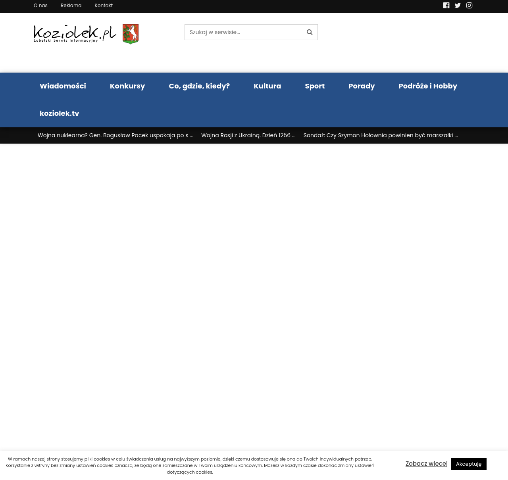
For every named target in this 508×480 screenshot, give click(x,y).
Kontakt (104, 5)
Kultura (267, 86)
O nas (41, 5)
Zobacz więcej (427, 463)
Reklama (71, 5)
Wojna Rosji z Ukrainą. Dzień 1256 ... (248, 135)
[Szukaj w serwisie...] (243, 32)
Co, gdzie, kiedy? (199, 86)
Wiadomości (63, 86)
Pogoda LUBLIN (423, 43)
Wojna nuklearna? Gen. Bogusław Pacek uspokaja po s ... (115, 135)
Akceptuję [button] (469, 464)
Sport (315, 86)
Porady (361, 86)
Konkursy (127, 86)
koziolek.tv (59, 113)
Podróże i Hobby (428, 86)
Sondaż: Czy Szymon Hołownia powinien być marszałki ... (381, 135)
